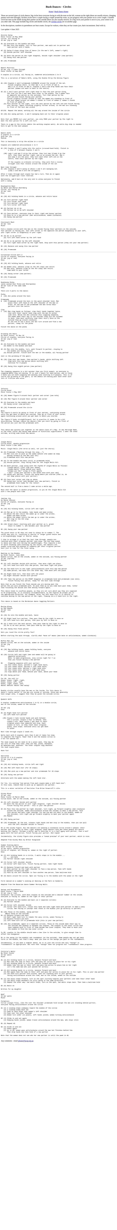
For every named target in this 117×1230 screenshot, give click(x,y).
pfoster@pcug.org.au (25, 1227)
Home (51, 12)
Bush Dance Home (61, 12)
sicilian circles (56, 22)
